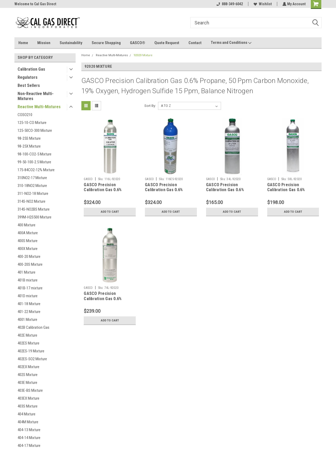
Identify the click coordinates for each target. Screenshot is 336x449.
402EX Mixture (28, 366)
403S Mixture (28, 406)
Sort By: (150, 106)
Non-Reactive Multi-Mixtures (36, 96)
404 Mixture (26, 414)
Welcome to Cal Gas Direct (35, 4)
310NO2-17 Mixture (32, 177)
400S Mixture (28, 240)
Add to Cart (109, 212)
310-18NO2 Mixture (32, 185)
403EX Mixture (28, 398)
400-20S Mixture (30, 264)
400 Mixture (26, 225)
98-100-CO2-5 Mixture (34, 154)
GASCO (88, 179)
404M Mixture (28, 422)
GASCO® (137, 42)
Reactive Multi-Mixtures (39, 106)
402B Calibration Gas (33, 327)
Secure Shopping (106, 42)
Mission (43, 42)
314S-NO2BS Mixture (34, 209)
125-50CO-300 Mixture (35, 130)
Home (23, 42)
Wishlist (262, 4)
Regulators (28, 77)
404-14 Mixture (29, 437)
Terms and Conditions (231, 42)
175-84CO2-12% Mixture (36, 170)
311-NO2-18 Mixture (33, 193)
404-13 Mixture (29, 429)
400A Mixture (28, 233)
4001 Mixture (27, 319)
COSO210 (25, 114)
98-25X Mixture (29, 146)
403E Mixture (27, 382)
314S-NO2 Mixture (31, 201)
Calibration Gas (31, 69)
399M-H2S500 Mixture (34, 217)
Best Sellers (29, 85)
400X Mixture (28, 248)
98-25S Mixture (29, 138)
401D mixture (28, 296)
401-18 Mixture (29, 303)
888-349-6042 (229, 4)
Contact (195, 42)
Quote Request (166, 42)
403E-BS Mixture (30, 390)
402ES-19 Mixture (31, 351)
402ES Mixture (28, 343)
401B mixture (28, 280)
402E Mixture (27, 335)
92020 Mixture (143, 55)
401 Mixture (26, 272)
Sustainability (71, 42)
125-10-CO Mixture (32, 122)
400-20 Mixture (29, 256)
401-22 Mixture (29, 311)
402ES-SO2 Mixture (32, 359)
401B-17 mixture (30, 288)
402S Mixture (28, 374)
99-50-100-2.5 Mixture (34, 162)
